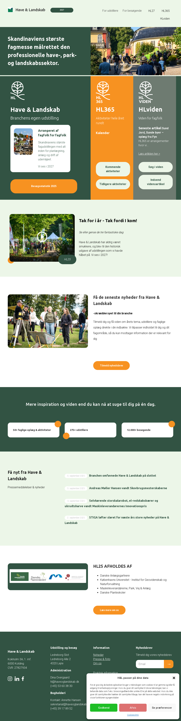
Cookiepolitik (133, 715)
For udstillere (110, 10)
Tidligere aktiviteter (112, 184)
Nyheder (98, 648)
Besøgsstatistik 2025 (40, 184)
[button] (174, 678)
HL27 (151, 11)
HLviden (165, 18)
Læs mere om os (114, 605)
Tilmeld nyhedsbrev (116, 364)
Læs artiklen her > (149, 153)
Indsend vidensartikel (155, 182)
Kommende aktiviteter (113, 169)
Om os (97, 656)
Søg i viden (155, 167)
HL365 (166, 11)
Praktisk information (105, 666)
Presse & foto (101, 652)
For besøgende (132, 10)
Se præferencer (162, 707)
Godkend (103, 707)
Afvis (133, 707)
